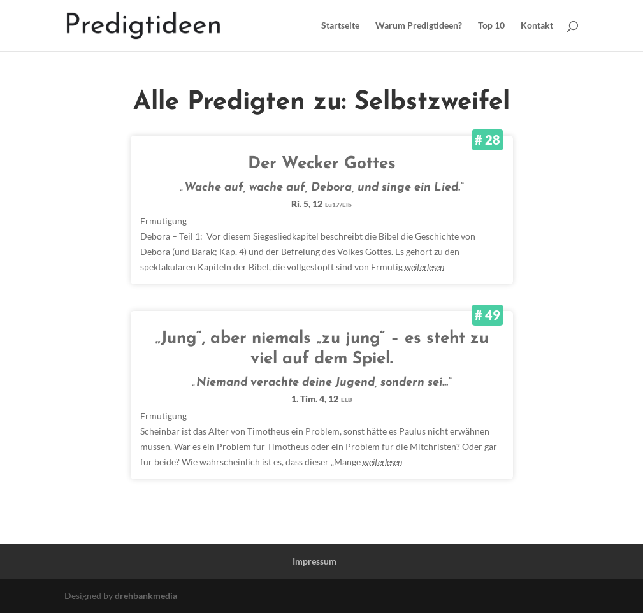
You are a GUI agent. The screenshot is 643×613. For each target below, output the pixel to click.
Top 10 (491, 26)
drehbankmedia (146, 595)
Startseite (340, 26)
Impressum (314, 561)
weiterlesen (424, 266)
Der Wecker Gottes (322, 164)
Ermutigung (163, 220)
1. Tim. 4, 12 (321, 398)
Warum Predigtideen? (418, 26)
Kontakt (537, 26)
